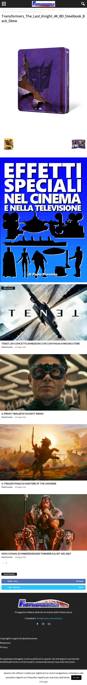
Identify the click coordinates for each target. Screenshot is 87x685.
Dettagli (43, 681)
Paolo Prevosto (6, 347)
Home (3, 9)
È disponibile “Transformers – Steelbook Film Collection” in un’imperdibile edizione (36, 9)
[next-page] (6, 562)
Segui (80, 587)
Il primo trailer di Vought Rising (22, 413)
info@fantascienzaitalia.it (49, 618)
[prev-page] (2, 562)
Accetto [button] (76, 677)
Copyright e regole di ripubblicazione (18, 638)
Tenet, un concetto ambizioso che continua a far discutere (40, 343)
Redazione (5, 642)
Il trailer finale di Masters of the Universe (28, 483)
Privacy (4, 647)
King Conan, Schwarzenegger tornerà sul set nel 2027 (36, 553)
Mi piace (79, 581)
